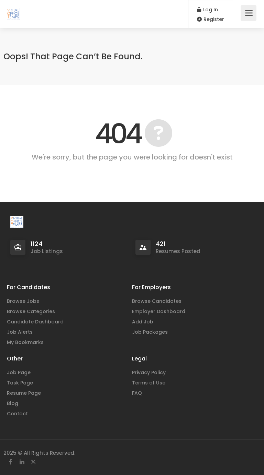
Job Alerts (20, 332)
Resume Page (24, 393)
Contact (17, 413)
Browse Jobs (23, 301)
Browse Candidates (157, 301)
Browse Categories (31, 311)
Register (210, 19)
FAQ (137, 393)
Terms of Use (148, 382)
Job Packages (150, 332)
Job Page (19, 372)
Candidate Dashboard (35, 321)
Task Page (20, 382)
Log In (207, 9)
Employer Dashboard (158, 311)
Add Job (142, 321)
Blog (12, 403)
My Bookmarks (25, 342)
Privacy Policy (149, 372)
